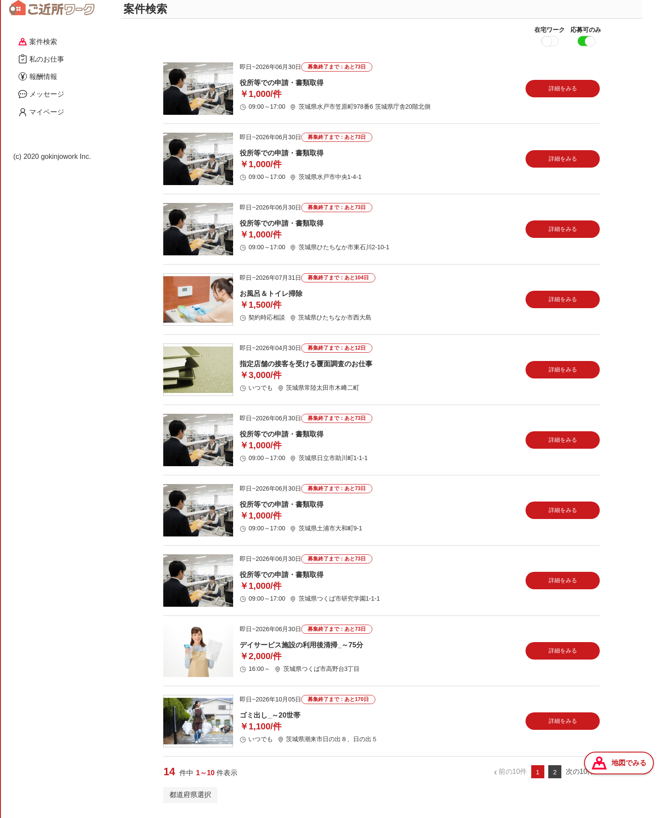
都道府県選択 (190, 800)
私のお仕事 (41, 59)
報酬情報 (37, 76)
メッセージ (41, 93)
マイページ (41, 112)
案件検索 (37, 41)
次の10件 (580, 777)
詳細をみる (563, 93)
